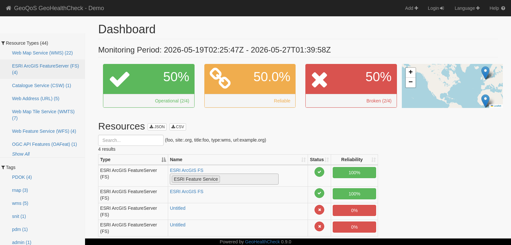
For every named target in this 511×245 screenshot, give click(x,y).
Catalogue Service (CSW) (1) (41, 85)
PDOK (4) (22, 177)
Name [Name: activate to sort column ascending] (176, 159)
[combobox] (224, 179)
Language (467, 8)
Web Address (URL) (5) (35, 98)
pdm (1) (20, 229)
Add (411, 8)
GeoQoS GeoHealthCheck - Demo (54, 8)
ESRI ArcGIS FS (186, 170)
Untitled (177, 208)
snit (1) (19, 216)
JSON (157, 127)
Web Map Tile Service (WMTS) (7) (43, 115)
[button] (485, 73)
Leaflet (496, 105)
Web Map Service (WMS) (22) (42, 52)
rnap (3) (20, 190)
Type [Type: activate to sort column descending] (105, 159)
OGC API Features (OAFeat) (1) (44, 144)
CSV (177, 127)
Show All (21, 154)
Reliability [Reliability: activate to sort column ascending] (352, 159)
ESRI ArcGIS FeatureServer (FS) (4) (45, 69)
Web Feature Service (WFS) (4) (44, 131)
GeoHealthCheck (262, 241)
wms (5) (20, 203)
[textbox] (223, 179)
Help (497, 8)
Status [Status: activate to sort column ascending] (317, 159)
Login (436, 8)
